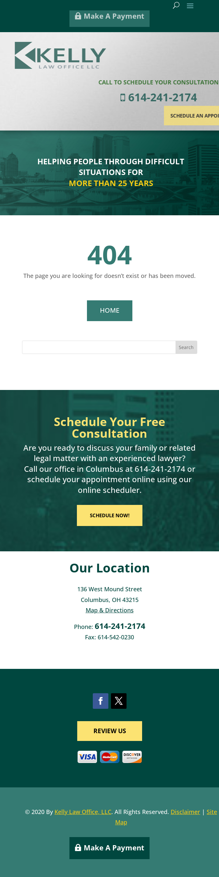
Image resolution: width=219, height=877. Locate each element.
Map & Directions (110, 610)
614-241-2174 (160, 468)
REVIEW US (109, 731)
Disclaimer (185, 812)
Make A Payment (114, 847)
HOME (109, 310)
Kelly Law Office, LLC (83, 812)
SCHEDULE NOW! (109, 515)
